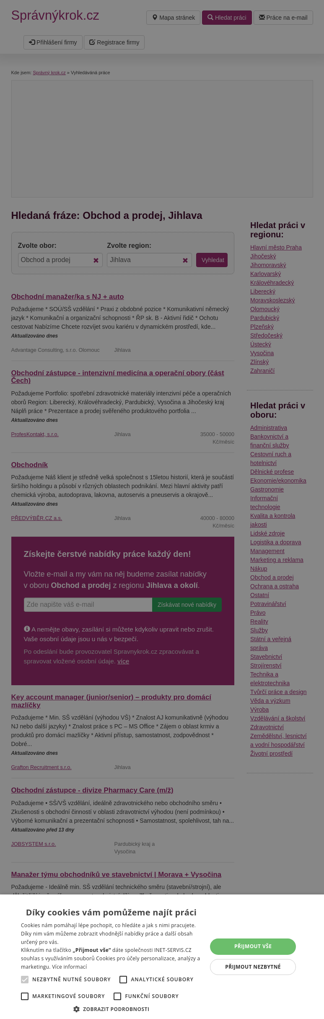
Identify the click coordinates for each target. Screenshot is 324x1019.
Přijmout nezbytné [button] (253, 966)
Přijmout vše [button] (253, 946)
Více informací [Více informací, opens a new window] (69, 966)
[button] (111, 1009)
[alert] (162, 509)
